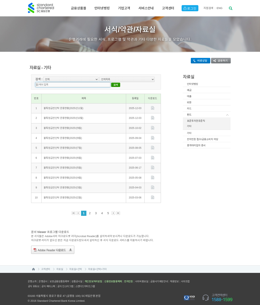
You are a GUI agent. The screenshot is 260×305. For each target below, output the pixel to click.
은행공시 (43, 276)
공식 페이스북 (48, 280)
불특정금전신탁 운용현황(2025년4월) (63, 172)
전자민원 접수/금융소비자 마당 (202, 139)
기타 (189, 126)
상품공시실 (76, 276)
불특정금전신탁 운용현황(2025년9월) (63, 122)
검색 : (39, 79)
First (74, 207)
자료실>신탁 (75, 263)
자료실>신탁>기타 (97, 263)
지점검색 (208, 8)
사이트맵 (185, 276)
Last (118, 207)
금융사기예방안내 (159, 276)
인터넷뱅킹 (102, 8)
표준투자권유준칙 (196, 120)
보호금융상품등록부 (59, 276)
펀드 (189, 114)
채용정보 (174, 276)
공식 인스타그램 (65, 280)
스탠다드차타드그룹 (85, 280)
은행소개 (32, 276)
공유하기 (219, 60)
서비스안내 (146, 8)
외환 (189, 102)
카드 (189, 108)
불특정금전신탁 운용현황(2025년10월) (63, 112)
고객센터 (168, 8)
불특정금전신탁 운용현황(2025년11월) (63, 102)
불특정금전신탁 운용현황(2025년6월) (63, 152)
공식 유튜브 (33, 280)
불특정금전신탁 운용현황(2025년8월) (63, 132)
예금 (189, 90)
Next (113, 207)
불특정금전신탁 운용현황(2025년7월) (63, 142)
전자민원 (128, 276)
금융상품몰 (78, 8)
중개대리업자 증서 (196, 145)
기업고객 (124, 8)
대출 (189, 96)
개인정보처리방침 (93, 276)
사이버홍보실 (141, 276)
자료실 (59, 263)
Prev (78, 207)
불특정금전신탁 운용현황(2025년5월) (63, 162)
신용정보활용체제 (113, 276)
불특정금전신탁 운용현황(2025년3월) (63, 182)
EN (219, 8)
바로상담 (199, 60)
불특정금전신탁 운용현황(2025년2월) (63, 192)
